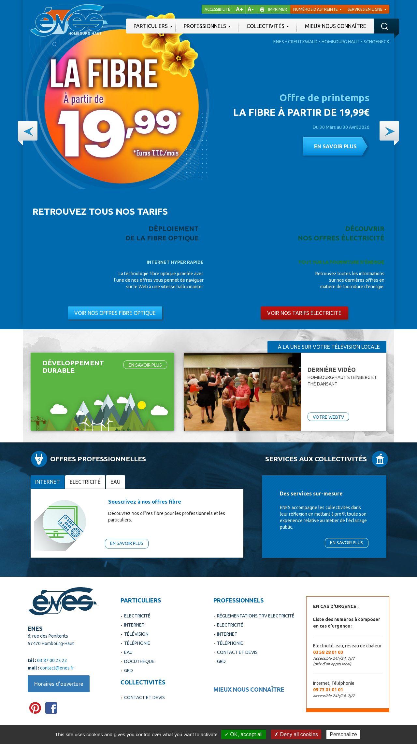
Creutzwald (303, 41)
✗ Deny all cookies (296, 734)
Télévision (136, 634)
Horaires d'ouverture (58, 684)
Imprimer (277, 9)
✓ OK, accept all (243, 734)
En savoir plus (335, 146)
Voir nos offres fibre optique (115, 313)
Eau (115, 482)
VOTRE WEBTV (328, 417)
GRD (128, 670)
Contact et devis (144, 697)
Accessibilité (217, 9)
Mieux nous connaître (335, 26)
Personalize (343, 734)
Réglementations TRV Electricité (256, 615)
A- (251, 9)
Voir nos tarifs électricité (304, 313)
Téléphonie (137, 643)
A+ (239, 9)
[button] (27, 131)
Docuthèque (139, 661)
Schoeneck (376, 41)
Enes (278, 41)
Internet (47, 482)
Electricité (85, 482)
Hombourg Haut (341, 41)
